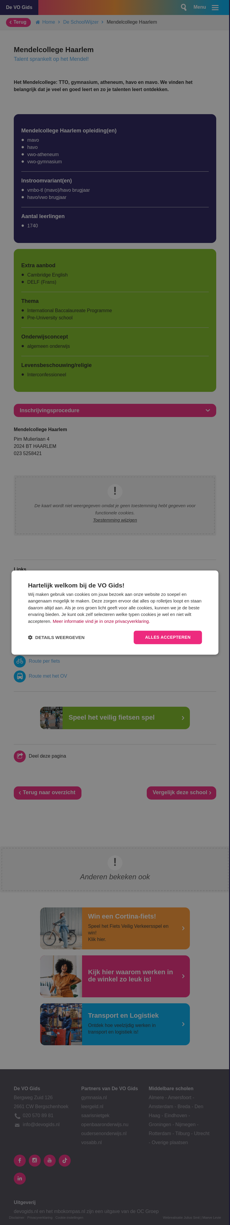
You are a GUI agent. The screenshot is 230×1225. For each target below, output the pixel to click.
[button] (56, 637)
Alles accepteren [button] (167, 637)
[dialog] (114, 612)
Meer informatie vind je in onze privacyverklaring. (101, 621)
